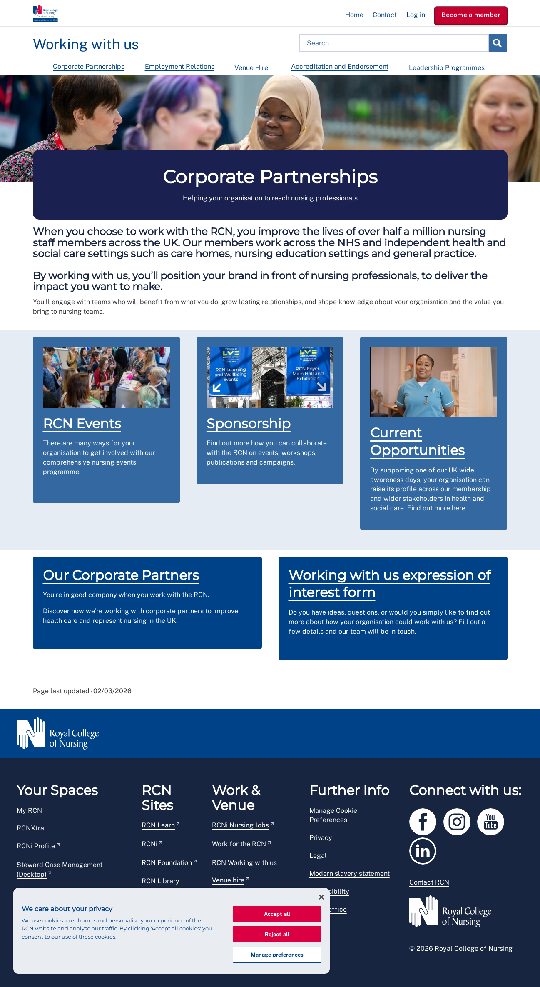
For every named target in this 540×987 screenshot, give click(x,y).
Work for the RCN (239, 844)
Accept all (277, 914)
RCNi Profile (36, 846)
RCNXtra (30, 828)
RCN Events (82, 423)
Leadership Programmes (447, 68)
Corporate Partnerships (88, 66)
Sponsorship (249, 423)
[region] (171, 931)
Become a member (470, 14)
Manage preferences (277, 955)
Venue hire (228, 880)
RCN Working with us (244, 863)
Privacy (320, 838)
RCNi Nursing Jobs (240, 825)
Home (354, 15)
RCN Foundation (167, 863)
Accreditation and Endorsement (339, 66)
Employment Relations (179, 66)
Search (497, 43)
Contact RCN (429, 882)
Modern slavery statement (349, 873)
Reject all (277, 934)
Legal (318, 856)
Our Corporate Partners (121, 575)
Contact (385, 15)
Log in (415, 15)
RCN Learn (158, 825)
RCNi (149, 844)
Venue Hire (251, 68)
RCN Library (160, 881)
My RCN (29, 811)
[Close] (321, 897)
